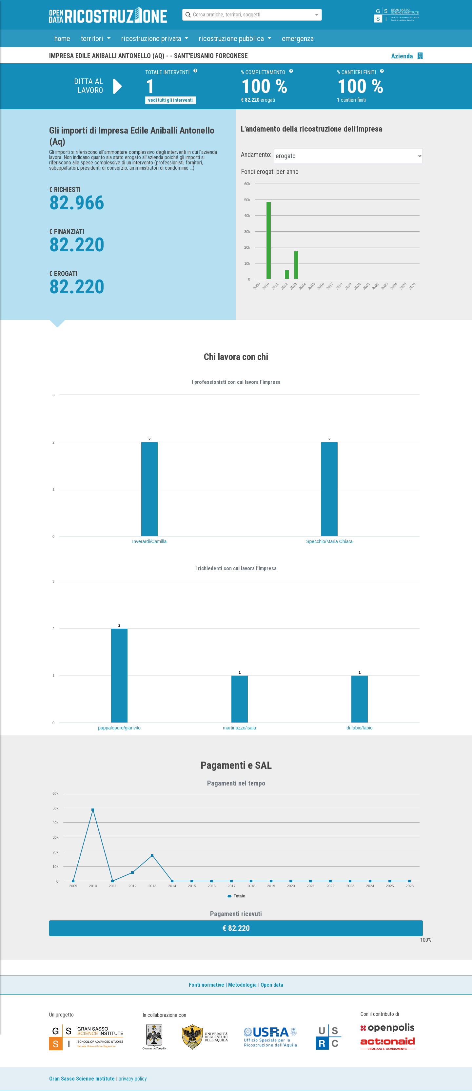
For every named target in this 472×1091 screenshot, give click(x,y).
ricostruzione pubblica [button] (232, 38)
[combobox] (246, 15)
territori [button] (93, 38)
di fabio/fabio (359, 727)
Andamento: (256, 154)
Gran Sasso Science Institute (82, 1079)
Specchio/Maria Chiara (329, 541)
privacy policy (133, 1079)
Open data (272, 985)
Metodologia (242, 985)
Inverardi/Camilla (149, 541)
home (62, 38)
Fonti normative (206, 985)
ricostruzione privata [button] (152, 38)
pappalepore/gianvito (119, 727)
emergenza (298, 38)
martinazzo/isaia (239, 727)
